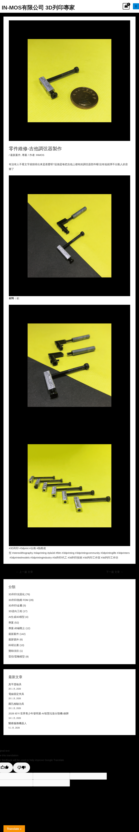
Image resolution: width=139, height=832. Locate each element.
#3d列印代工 (59, 557)
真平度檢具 (14, 684)
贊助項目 (13, 651)
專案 (24, 155)
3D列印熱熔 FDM (18, 600)
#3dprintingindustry (41, 557)
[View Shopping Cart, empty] (126, 6)
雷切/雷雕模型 (16, 656)
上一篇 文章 (24, 572)
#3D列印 (14, 548)
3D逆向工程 (15, 611)
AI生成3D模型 (16, 617)
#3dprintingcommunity (87, 553)
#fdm (58, 553)
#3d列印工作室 (91, 557)
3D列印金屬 (15, 605)
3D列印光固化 (16, 594)
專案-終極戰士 (16, 628)
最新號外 (13, 639)
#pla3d (51, 553)
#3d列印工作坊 (109, 557)
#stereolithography (22, 553)
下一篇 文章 (114, 572)
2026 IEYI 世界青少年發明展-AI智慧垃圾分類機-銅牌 (38, 713)
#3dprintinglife (108, 553)
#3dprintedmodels (20, 557)
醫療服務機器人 (17, 723)
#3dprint (24, 548)
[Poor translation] (21, 767)
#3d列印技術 (75, 557)
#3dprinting (68, 553)
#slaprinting (40, 553)
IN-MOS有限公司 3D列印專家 (38, 7)
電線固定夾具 (16, 694)
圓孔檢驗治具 (16, 703)
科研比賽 (13, 645)
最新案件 (15, 155)
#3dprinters (123, 553)
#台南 (32, 548)
